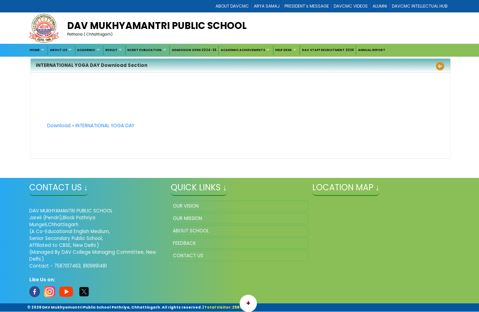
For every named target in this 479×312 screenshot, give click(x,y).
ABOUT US (58, 50)
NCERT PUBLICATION (144, 50)
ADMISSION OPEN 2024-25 (194, 50)
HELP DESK (283, 50)
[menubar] (207, 50)
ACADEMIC (86, 50)
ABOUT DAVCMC (232, 6)
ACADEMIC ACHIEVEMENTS (243, 50)
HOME (35, 50)
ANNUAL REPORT (371, 50)
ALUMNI (380, 6)
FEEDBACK (184, 243)
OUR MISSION (187, 218)
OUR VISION (186, 206)
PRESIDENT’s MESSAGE (306, 6)
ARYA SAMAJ (267, 6)
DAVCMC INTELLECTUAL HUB (420, 6)
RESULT (111, 50)
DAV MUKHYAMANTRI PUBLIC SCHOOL (157, 25)
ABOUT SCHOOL (191, 231)
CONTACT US (188, 255)
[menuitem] (38, 50)
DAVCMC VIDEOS (351, 6)
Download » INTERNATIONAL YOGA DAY (90, 125)
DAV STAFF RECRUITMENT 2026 (328, 50)
